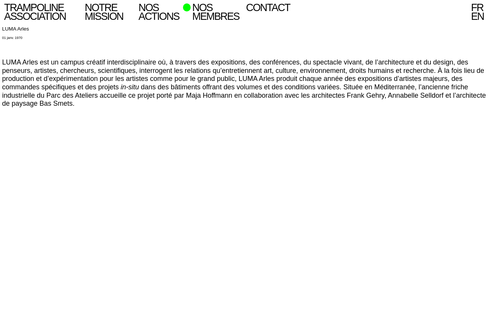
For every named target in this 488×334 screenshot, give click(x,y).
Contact (268, 7)
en (477, 16)
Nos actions (158, 12)
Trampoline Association (35, 12)
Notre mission (104, 12)
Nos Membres (215, 12)
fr (477, 7)
